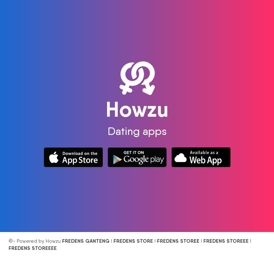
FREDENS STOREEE (226, 241)
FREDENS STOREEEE (33, 248)
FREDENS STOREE (178, 241)
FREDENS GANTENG (86, 241)
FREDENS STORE (133, 241)
